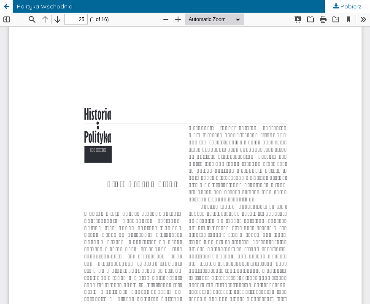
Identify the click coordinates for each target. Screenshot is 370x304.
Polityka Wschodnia (45, 6)
